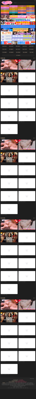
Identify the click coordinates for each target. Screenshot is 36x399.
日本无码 (22, 9)
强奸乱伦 (5, 9)
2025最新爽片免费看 (4, 163)
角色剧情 (31, 49)
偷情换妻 (30, 9)
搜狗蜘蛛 (22, 390)
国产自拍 (4, 46)
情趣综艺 (11, 49)
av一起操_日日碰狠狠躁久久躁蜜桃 (6, 296)
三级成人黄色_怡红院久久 (4, 96)
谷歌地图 (16, 390)
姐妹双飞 (30, 6)
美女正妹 (11, 46)
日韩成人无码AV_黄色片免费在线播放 (23, 283)
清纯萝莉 (30, 11)
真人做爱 (22, 6)
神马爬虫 (19, 390)
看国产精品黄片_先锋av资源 (22, 96)
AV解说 (31, 52)
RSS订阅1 (4, 390)
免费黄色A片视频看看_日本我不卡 (23, 122)
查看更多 (33, 58)
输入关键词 (16, 2)
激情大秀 (13, 6)
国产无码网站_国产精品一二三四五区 (6, 122)
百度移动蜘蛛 (12, 390)
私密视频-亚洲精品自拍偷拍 (5, 70)
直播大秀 (13, 14)
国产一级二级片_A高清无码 (22, 244)
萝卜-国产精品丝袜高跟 (21, 70)
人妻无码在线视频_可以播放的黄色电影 (6, 109)
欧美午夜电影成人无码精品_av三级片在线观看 (25, 109)
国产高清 (25, 46)
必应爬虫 (29, 390)
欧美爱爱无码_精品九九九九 (22, 257)
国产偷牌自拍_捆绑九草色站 (5, 257)
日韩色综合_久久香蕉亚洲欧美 (5, 283)
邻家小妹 (22, 11)
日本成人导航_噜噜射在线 (22, 83)
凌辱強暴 (18, 52)
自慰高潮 (5, 6)
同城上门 (5, 11)
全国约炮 (13, 11)
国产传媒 (31, 46)
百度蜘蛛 (8, 390)
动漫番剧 (5, 52)
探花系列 (18, 46)
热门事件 (4, 49)
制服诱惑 (11, 52)
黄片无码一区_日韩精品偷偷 (5, 270)
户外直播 (5, 14)
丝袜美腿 (25, 52)
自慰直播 (30, 14)
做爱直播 (22, 14)
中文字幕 (13, 9)
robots (32, 390)
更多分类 (18, 55)
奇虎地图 (25, 390)
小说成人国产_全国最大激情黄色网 (23, 270)
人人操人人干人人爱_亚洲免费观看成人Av (7, 135)
